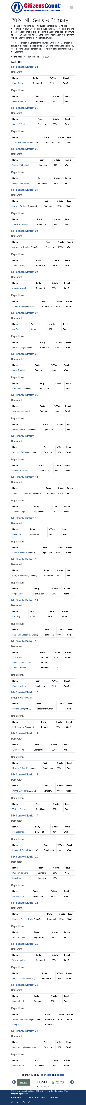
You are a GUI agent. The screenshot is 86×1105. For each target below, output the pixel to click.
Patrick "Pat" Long (20, 873)
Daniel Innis (17, 347)
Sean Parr (16, 878)
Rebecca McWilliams (21, 662)
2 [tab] (41, 1087)
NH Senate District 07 (24, 312)
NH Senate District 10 (24, 436)
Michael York (18, 709)
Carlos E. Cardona (20, 124)
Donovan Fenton (19, 452)
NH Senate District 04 (24, 189)
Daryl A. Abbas (18, 978)
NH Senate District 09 (24, 395)
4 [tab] (48, 1087)
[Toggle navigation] (71, 7)
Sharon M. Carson (20, 635)
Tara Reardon (18, 657)
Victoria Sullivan (19, 809)
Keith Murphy (18, 727)
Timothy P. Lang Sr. (20, 142)
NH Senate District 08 (24, 353)
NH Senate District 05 (24, 230)
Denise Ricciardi (19, 429)
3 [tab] (45, 1087)
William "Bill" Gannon (21, 1019)
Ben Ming (16, 534)
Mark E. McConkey (20, 183)
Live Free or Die (47, 1091)
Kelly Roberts (18, 750)
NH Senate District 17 (24, 733)
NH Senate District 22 (24, 943)
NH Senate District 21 (24, 902)
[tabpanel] (25, 1082)
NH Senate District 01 (24, 66)
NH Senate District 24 (24, 1031)
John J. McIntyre (19, 265)
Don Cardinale (18, 937)
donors (60, 1074)
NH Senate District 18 (24, 774)
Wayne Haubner (19, 960)
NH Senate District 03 (24, 148)
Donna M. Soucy (19, 791)
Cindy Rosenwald (20, 575)
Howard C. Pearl (19, 768)
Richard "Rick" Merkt (21, 470)
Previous (14, 1082)
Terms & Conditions (36, 1097)
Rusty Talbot (17, 83)
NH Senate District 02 (24, 107)
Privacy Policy (17, 1097)
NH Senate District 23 (24, 984)
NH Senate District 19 (24, 815)
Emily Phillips (18, 1024)
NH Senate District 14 (24, 600)
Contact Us (54, 1097)
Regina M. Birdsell (20, 850)
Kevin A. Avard (18, 553)
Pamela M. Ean (19, 686)
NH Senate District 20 (24, 856)
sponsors (46, 1074)
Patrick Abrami (19, 1065)
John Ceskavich (19, 288)
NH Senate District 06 (24, 271)
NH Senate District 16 (24, 692)
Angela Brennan (19, 668)
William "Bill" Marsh (20, 165)
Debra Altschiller (19, 1047)
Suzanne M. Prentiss (21, 247)
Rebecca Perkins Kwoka (23, 919)
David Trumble (18, 370)
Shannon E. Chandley (21, 493)
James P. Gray (18, 306)
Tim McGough (18, 512)
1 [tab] (37, 1087)
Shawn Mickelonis (20, 224)
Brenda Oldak (18, 1001)
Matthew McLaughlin (21, 411)
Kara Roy (16, 616)
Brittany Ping (18, 896)
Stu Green (16, 329)
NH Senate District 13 (24, 559)
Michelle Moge (18, 832)
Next (72, 1082)
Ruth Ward (17, 388)
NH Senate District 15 (24, 641)
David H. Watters (19, 206)
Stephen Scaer (18, 594)
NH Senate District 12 (24, 518)
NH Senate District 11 (24, 477)
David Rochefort (19, 101)
